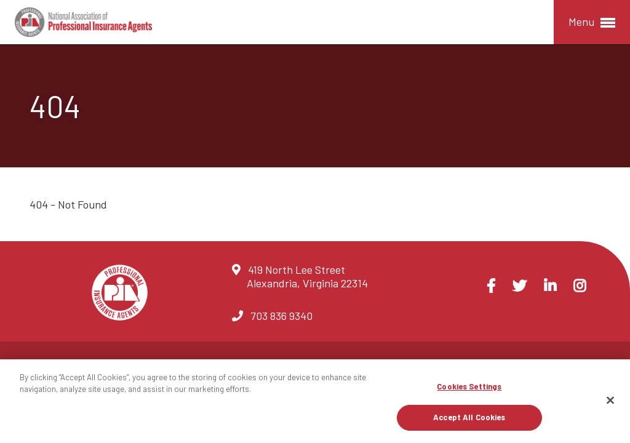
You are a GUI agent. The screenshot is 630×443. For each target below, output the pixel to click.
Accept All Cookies (469, 417)
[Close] (610, 399)
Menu (591, 22)
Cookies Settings (469, 386)
